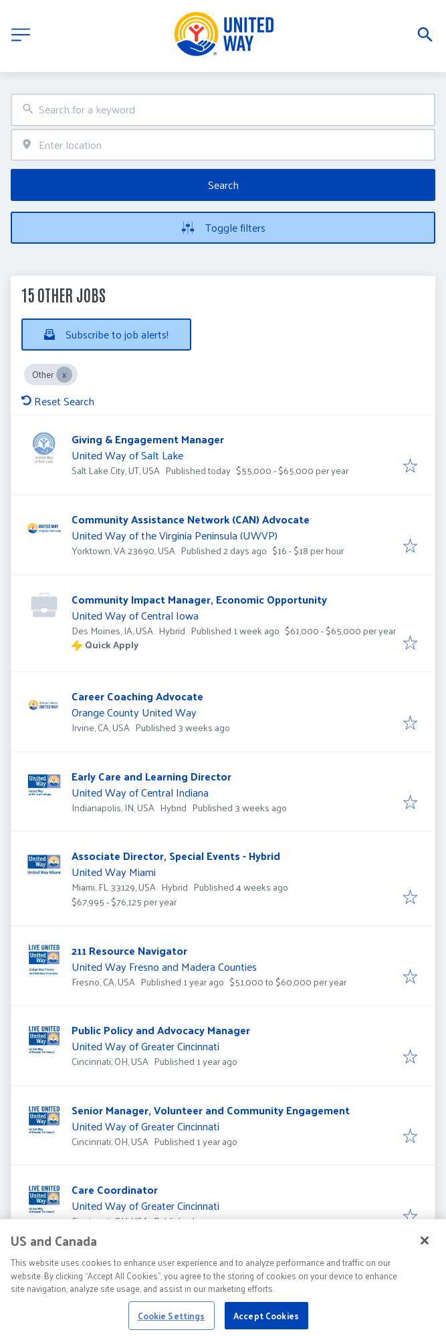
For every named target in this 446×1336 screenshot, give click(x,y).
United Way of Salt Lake (127, 455)
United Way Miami (114, 871)
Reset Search (57, 401)
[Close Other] (64, 375)
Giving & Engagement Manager (148, 439)
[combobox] (223, 109)
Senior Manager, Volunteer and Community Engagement (211, 1110)
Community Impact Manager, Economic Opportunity (199, 599)
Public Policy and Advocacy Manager (161, 1030)
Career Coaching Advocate (137, 696)
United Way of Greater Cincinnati (145, 1046)
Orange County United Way (134, 712)
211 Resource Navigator (129, 950)
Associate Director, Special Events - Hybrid (176, 855)
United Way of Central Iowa (135, 615)
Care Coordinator (115, 1189)
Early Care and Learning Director (151, 776)
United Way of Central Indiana (140, 792)
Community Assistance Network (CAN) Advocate (191, 519)
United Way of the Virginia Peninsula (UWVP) (174, 535)
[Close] (424, 1250)
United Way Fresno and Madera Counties (164, 966)
